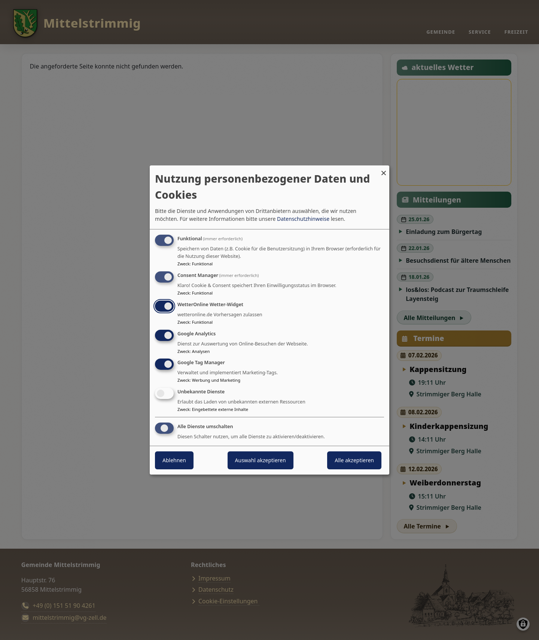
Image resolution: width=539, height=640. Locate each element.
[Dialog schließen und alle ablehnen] (383, 170)
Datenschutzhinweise (303, 218)
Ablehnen (174, 460)
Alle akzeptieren (354, 460)
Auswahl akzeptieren (260, 460)
